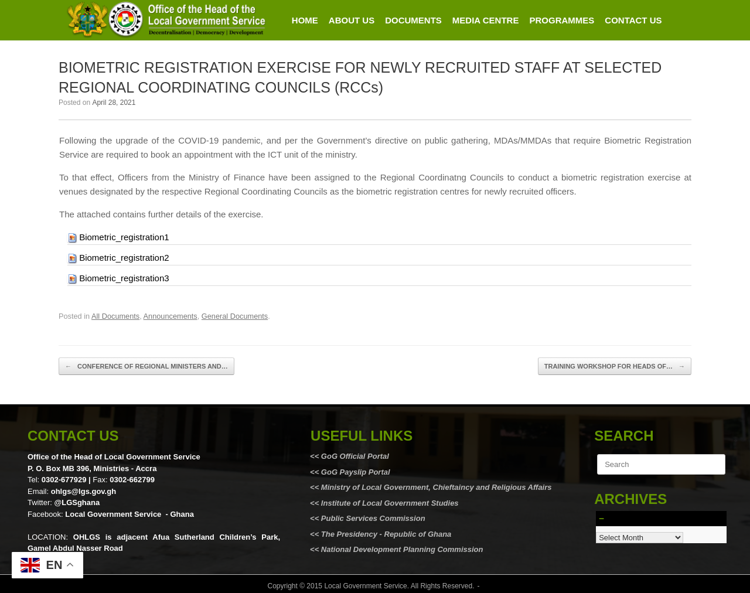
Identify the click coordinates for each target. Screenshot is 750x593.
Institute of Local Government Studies (388, 503)
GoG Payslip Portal (355, 472)
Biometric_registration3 (124, 278)
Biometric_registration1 (124, 237)
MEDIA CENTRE (485, 20)
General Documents (235, 316)
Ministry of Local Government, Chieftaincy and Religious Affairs (436, 487)
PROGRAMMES (561, 20)
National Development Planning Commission (402, 549)
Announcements (170, 316)
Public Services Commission (373, 518)
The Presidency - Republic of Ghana (385, 534)
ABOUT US (351, 20)
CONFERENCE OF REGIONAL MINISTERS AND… (146, 367)
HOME (305, 20)
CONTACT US (633, 20)
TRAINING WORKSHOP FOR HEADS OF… (614, 367)
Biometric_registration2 (124, 258)
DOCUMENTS (413, 20)
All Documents (115, 316)
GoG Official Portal (355, 456)
